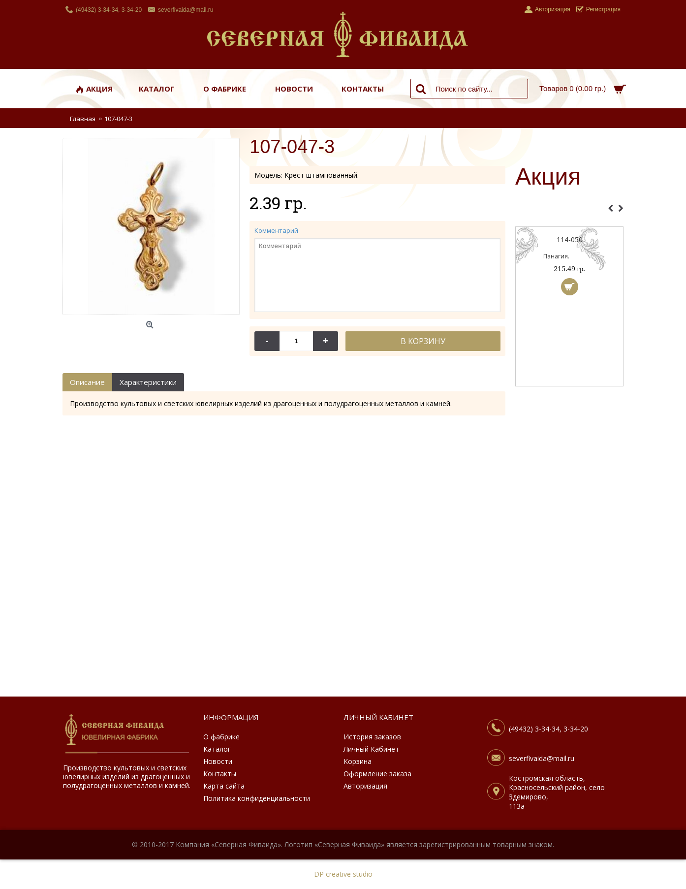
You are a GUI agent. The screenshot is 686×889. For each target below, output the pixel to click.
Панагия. (568, 256)
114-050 (581, 239)
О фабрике (221, 736)
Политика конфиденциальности (256, 798)
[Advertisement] (569, 549)
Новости (217, 761)
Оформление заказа (377, 773)
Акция (548, 177)
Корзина (357, 761)
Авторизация (365, 786)
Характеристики (148, 382)
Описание (87, 382)
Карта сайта (224, 786)
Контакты (219, 773)
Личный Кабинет (371, 749)
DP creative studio (343, 874)
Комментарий (276, 230)
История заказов (372, 736)
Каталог (217, 749)
